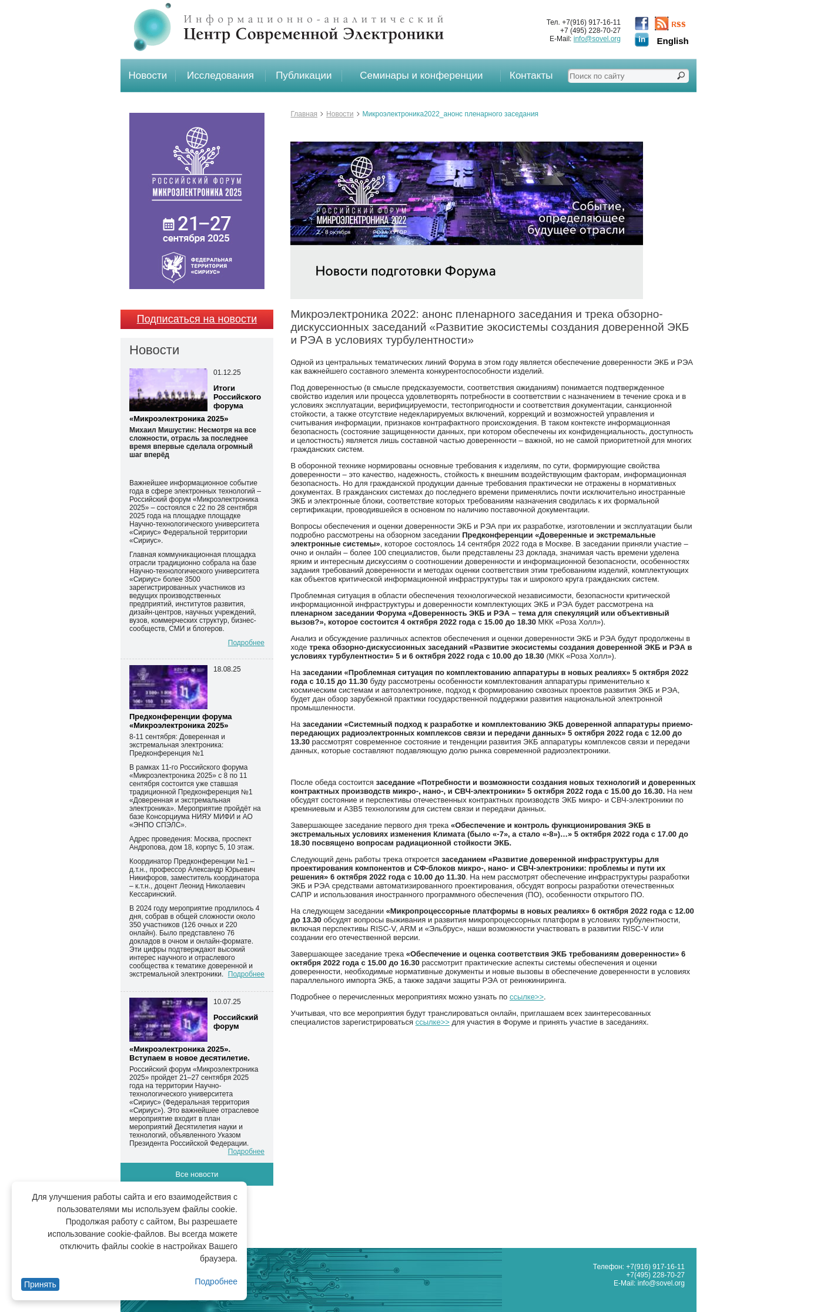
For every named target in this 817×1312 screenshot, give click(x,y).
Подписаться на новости (197, 319)
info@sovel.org (597, 39)
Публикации (304, 75)
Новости (148, 75)
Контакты (531, 75)
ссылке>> (527, 996)
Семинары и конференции (421, 75)
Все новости (197, 1174)
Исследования (220, 75)
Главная (303, 114)
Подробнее (216, 1281)
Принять (40, 1284)
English (673, 41)
